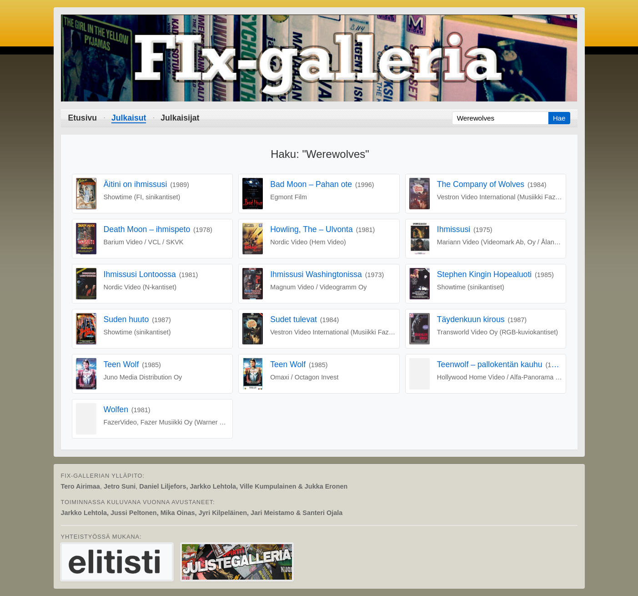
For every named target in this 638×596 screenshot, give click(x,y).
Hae (559, 118)
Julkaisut (128, 117)
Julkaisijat (180, 117)
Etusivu (82, 117)
